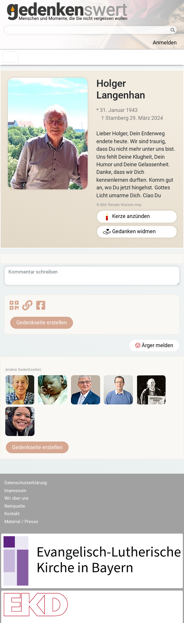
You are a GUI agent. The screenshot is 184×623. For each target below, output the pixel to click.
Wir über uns (16, 498)
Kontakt (12, 513)
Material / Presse (21, 521)
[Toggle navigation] (10, 57)
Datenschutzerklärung (25, 482)
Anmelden (165, 43)
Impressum (15, 490)
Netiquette (14, 506)
